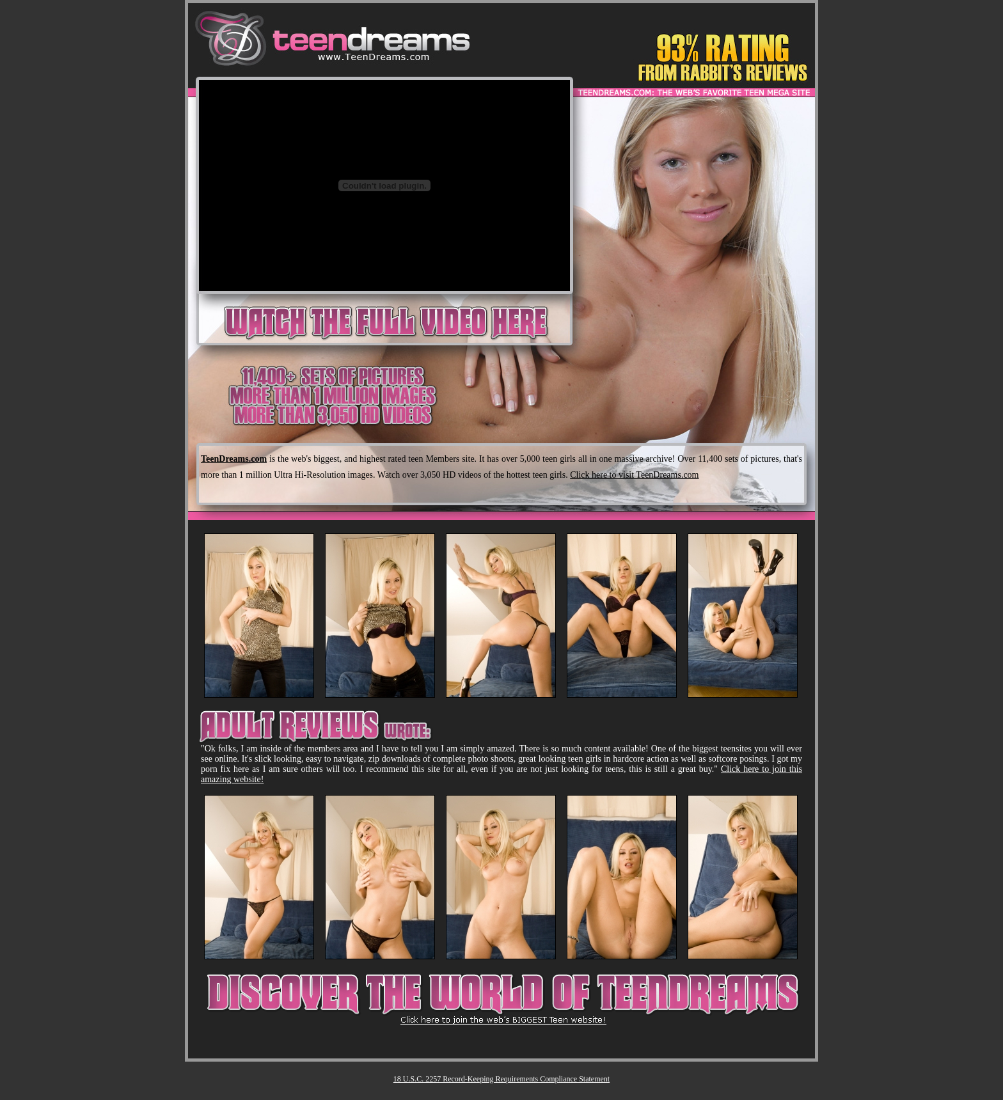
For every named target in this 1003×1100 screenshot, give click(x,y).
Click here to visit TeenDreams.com (634, 475)
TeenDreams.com (234, 459)
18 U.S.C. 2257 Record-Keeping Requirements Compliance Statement (501, 1078)
